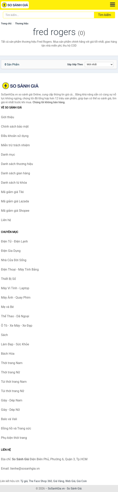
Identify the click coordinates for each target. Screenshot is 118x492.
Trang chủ (6, 23)
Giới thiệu (7, 117)
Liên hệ (6, 220)
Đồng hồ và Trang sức (16, 428)
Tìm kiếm (104, 15)
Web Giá (70, 481)
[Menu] (112, 4)
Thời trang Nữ (10, 372)
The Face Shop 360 (40, 481)
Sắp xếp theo (75, 64)
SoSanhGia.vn (56, 488)
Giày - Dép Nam (11, 400)
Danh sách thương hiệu (17, 164)
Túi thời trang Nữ (12, 391)
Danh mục (8, 154)
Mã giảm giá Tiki (12, 192)
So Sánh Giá (74, 488)
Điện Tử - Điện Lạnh (14, 241)
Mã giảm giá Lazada (15, 201)
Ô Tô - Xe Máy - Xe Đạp (16, 325)
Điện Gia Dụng (11, 251)
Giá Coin (82, 481)
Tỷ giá (24, 481)
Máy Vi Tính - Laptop (15, 288)
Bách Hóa (7, 353)
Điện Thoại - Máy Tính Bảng (20, 269)
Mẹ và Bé (7, 307)
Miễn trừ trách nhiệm (15, 145)
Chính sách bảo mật (15, 126)
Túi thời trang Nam (14, 382)
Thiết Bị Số (8, 279)
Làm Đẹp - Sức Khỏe (15, 344)
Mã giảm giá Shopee (15, 210)
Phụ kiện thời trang (14, 438)
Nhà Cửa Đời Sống (13, 260)
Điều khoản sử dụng (14, 136)
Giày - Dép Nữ (10, 410)
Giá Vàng (58, 481)
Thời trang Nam (11, 363)
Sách (4, 335)
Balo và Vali (9, 419)
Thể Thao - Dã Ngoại (15, 316)
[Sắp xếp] (99, 64)
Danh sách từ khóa (14, 182)
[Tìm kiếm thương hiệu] (48, 15)
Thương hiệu (21, 23)
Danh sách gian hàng (15, 173)
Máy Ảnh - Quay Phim (15, 297)
